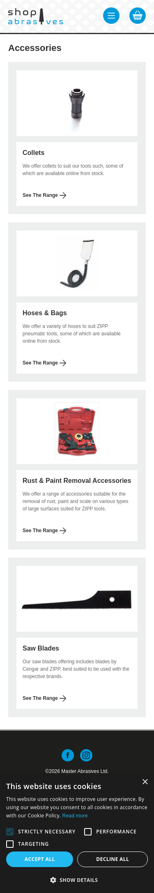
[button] (10, 832)
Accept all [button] (40, 859)
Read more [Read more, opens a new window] (75, 816)
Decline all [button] (112, 859)
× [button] (145, 782)
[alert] (77, 833)
